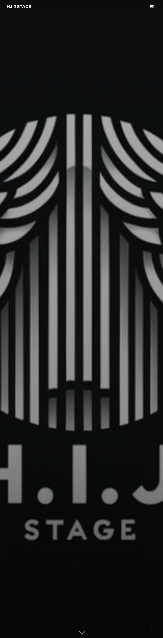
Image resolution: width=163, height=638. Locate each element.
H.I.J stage (19, 6)
